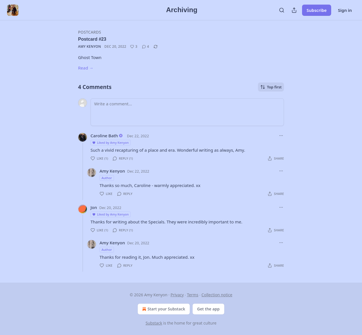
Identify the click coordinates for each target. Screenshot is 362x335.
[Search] (281, 10)
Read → (85, 68)
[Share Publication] (294, 10)
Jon (93, 207)
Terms (192, 294)
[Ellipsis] (281, 135)
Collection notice (216, 294)
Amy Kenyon (89, 46)
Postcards (89, 32)
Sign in (345, 10)
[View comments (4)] (145, 46)
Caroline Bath (104, 135)
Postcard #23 (92, 39)
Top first (271, 87)
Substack (154, 323)
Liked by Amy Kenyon (110, 142)
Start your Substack (163, 309)
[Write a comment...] (187, 112)
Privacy (177, 294)
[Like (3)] (133, 46)
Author (107, 178)
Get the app (208, 309)
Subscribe (317, 10)
